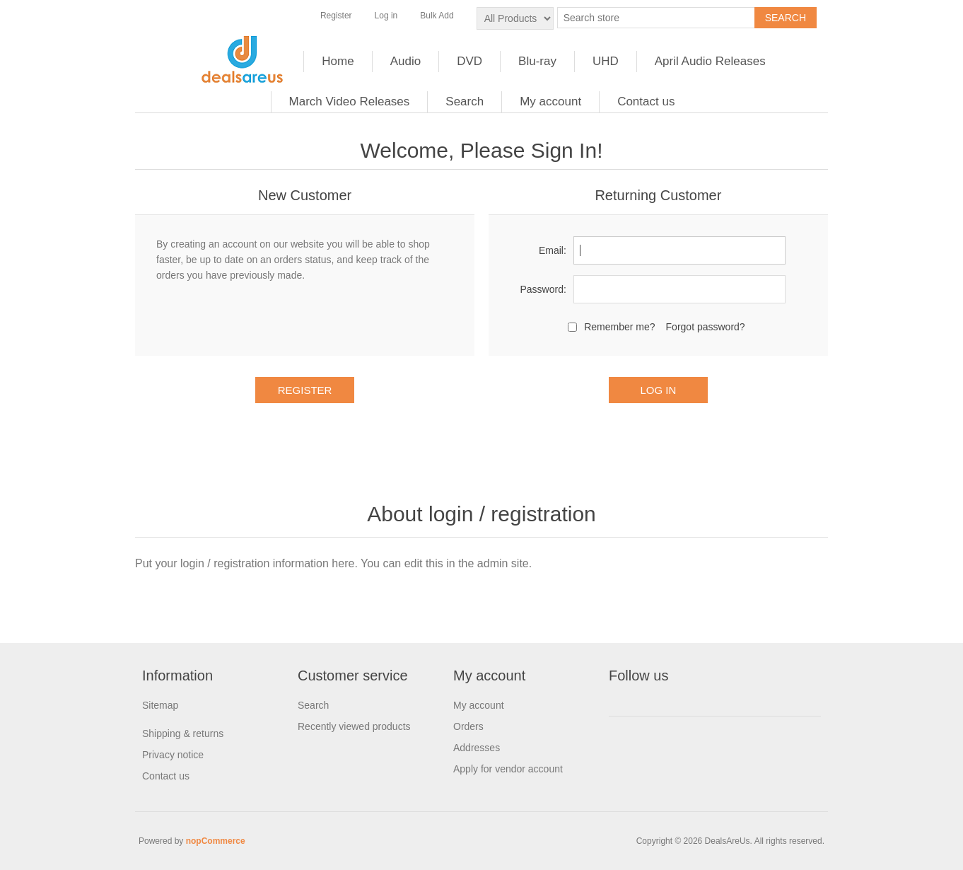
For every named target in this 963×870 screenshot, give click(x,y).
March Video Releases (349, 101)
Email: (552, 250)
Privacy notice (173, 754)
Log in (386, 16)
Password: (543, 289)
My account (550, 101)
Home (338, 61)
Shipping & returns (182, 733)
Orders (468, 726)
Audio (405, 61)
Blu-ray (537, 61)
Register (336, 16)
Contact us (646, 101)
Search (464, 101)
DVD (469, 61)
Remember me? (619, 326)
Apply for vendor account (508, 769)
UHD (606, 61)
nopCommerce (215, 841)
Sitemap (160, 705)
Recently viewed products (354, 726)
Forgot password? (705, 326)
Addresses (476, 747)
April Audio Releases (710, 61)
